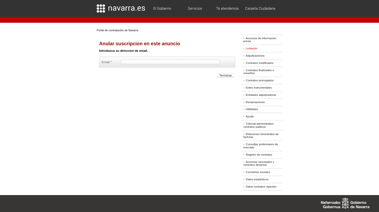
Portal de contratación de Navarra (117, 30)
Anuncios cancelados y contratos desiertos (258, 163)
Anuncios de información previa (259, 40)
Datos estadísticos (257, 179)
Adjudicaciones (255, 55)
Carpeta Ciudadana (260, 8)
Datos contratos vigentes (261, 186)
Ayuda (250, 116)
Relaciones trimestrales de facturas (261, 136)
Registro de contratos (259, 154)
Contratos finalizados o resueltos (258, 72)
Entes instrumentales (259, 87)
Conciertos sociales (258, 172)
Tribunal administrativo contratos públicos (258, 125)
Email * (108, 62)
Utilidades (252, 109)
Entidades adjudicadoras (261, 94)
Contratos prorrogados (260, 80)
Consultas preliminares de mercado (260, 146)
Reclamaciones (255, 102)
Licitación (251, 48)
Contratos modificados (260, 62)
